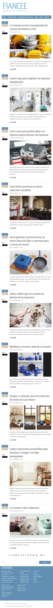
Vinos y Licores (21, 587)
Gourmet (21, 20)
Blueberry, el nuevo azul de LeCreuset (30, 346)
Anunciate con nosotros (22, 603)
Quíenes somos (8, 603)
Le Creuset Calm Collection (24, 507)
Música (35, 578)
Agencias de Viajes (6, 571)
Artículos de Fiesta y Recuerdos (9, 578)
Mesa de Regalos (37, 576)
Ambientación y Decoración (8, 576)
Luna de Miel (36, 574)
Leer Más (13, 69)
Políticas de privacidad (19, 606)
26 (41, 555)
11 (36, 555)
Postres (35, 582)
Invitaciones (36, 571)
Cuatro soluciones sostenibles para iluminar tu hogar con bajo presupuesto (29, 453)
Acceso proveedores (9, 606)
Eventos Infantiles (24, 576)
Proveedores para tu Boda (25, 17)
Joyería (35, 572)
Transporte (4, 596)
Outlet (34, 580)
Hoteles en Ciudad (24, 580)
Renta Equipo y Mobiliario (8, 587)
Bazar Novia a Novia (25, 571)
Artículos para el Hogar (7, 580)
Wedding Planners (21, 588)
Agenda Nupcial (12, 17)
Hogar (9, 20)
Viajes (34, 20)
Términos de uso (28, 606)
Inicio (4, 17)
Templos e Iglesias (6, 594)
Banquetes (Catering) (7, 582)
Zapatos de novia (21, 590)
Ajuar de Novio (5, 574)
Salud (15, 20)
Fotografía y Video (24, 578)
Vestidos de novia (21, 585)
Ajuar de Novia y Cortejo (7, 572)
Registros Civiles (6, 585)
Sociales (28, 20)
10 (33, 555)
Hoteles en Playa (24, 582)
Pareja (4, 20)
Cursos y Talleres (24, 574)
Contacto (14, 603)
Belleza (47, 17)
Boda (41, 17)
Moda (36, 17)
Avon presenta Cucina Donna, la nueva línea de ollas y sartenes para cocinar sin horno (29, 241)
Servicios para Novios (7, 592)
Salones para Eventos (7, 588)
